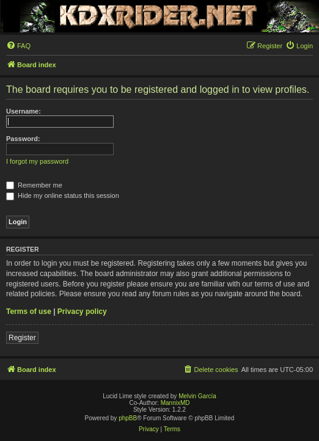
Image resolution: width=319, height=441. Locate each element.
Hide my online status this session (62, 195)
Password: (23, 138)
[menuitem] (18, 45)
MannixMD (175, 402)
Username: (23, 111)
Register (22, 337)
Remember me (34, 185)
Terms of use (28, 311)
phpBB (128, 418)
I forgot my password (37, 161)
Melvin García (197, 396)
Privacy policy (82, 311)
